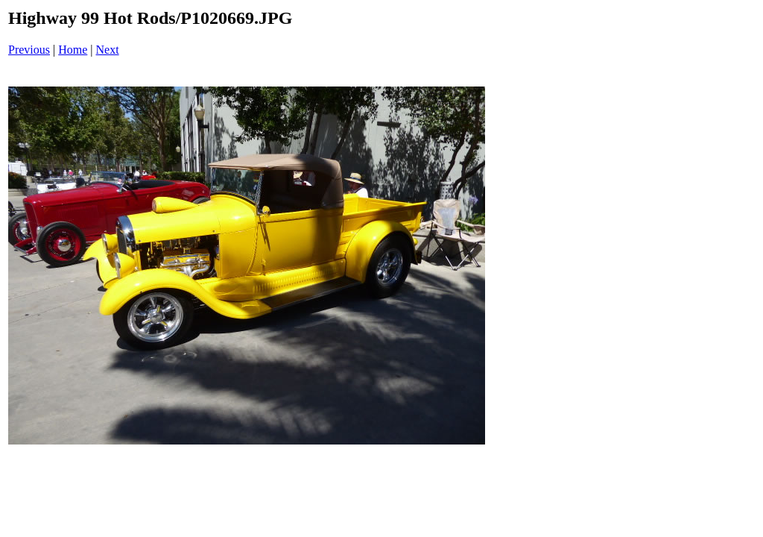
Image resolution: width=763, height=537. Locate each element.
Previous (29, 49)
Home (72, 49)
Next (107, 49)
